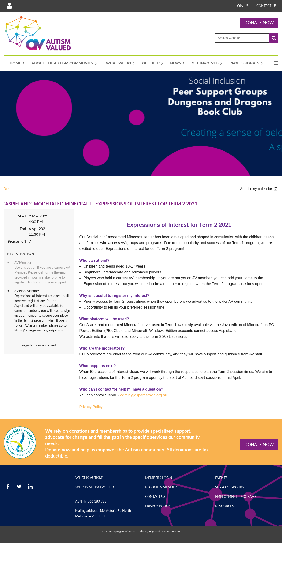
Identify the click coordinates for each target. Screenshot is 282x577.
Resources (224, 506)
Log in (9, 6)
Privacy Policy (157, 506)
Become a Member (161, 487)
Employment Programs (235, 497)
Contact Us (266, 6)
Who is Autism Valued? (95, 487)
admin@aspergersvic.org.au (143, 395)
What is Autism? (89, 478)
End (23, 228)
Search (273, 38)
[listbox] (259, 189)
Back (7, 188)
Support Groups (229, 487)
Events (221, 478)
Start (22, 216)
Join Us (242, 6)
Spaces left (17, 241)
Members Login (158, 478)
